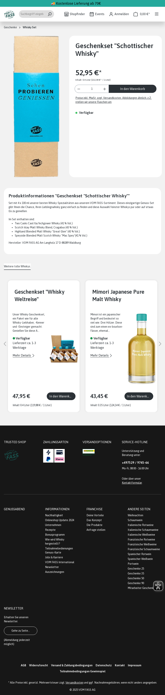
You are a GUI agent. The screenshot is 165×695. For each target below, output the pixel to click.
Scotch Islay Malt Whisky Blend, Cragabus (40, 227)
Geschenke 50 (136, 578)
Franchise (94, 509)
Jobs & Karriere (54, 557)
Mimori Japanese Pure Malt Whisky (118, 295)
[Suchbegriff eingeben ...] (32, 14)
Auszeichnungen (54, 571)
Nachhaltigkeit (54, 515)
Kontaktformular (132, 482)
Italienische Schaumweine (143, 529)
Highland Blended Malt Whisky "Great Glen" (41, 231)
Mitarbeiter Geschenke (141, 588)
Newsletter (52, 567)
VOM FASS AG (87, 689)
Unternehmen (53, 525)
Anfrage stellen (95, 529)
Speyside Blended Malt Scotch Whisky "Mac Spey (44, 235)
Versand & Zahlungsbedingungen (72, 665)
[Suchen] (49, 14)
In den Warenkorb (132, 89)
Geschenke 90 (136, 583)
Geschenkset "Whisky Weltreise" (39, 295)
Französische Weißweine (142, 544)
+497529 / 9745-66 (135, 462)
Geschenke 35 (136, 573)
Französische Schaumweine (144, 549)
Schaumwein (135, 520)
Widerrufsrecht (38, 665)
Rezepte (50, 529)
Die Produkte (94, 525)
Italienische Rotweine (141, 525)
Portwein (133, 563)
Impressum (134, 665)
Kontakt (120, 665)
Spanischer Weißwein (140, 558)
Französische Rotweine (141, 539)
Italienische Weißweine (141, 534)
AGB (23, 665)
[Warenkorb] (141, 14)
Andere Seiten (139, 509)
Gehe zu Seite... (20, 630)
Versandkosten (74, 682)
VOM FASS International (59, 562)
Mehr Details (22, 355)
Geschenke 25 (136, 568)
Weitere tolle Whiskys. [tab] (17, 266)
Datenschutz (104, 665)
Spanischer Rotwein (139, 554)
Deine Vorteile (95, 515)
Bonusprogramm (55, 534)
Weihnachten (135, 515)
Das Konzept (94, 520)
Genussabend (14, 509)
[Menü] (156, 14)
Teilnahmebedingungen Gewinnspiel (82, 671)
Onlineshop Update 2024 (59, 520)
